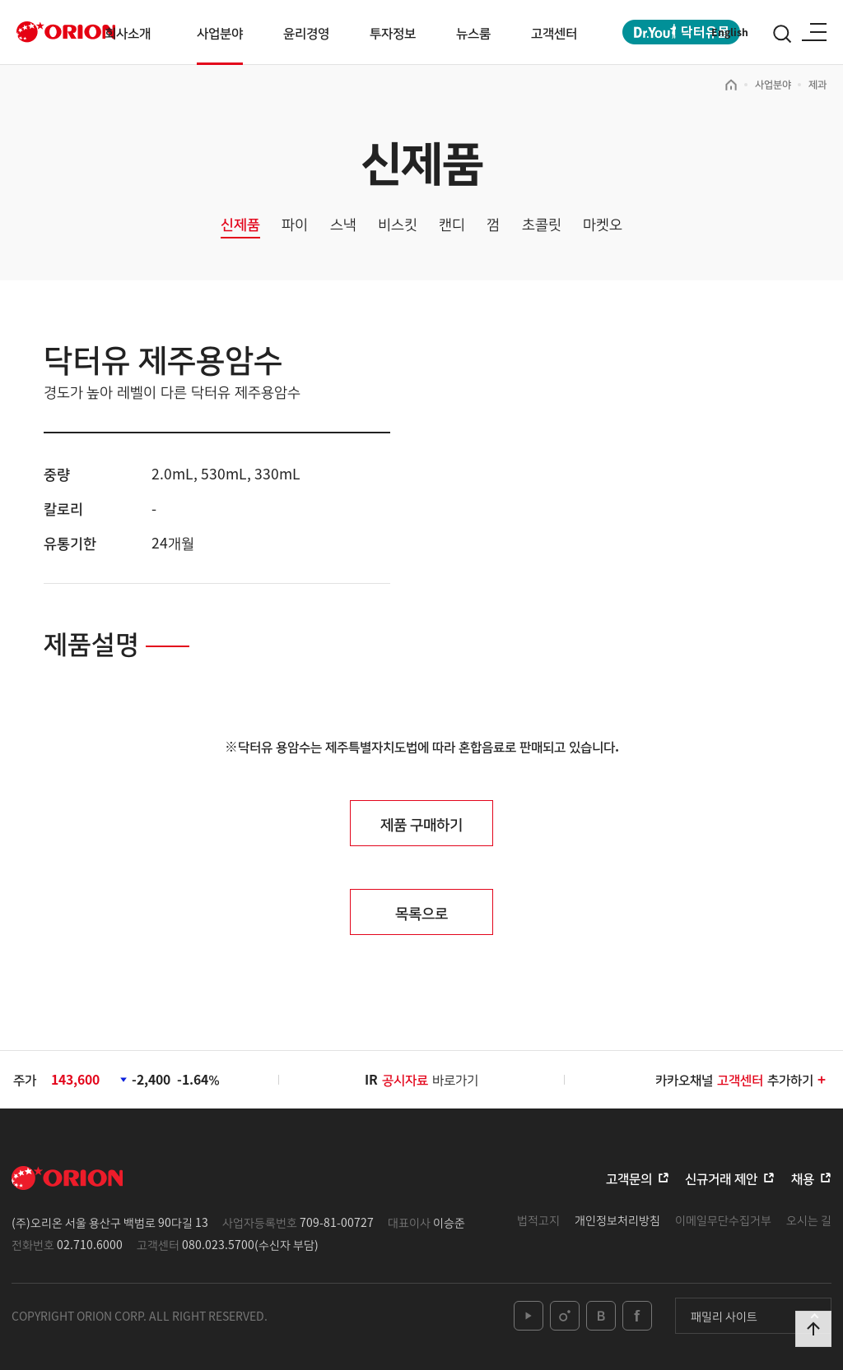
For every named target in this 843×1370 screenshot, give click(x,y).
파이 (295, 224)
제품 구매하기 (421, 823)
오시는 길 (808, 1219)
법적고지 (538, 1219)
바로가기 (430, 1079)
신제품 (240, 224)
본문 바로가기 (0, 0)
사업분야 (220, 32)
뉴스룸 (473, 32)
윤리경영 (306, 32)
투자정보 (393, 32)
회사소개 (128, 32)
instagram (565, 1316)
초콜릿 (541, 224)
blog (601, 1316)
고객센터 (554, 32)
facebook (637, 1316)
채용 (802, 1178)
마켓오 (602, 224)
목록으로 (421, 912)
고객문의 (629, 1178)
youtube (528, 1316)
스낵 (343, 224)
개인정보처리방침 (617, 1219)
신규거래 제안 (721, 1178)
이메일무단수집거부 (723, 1219)
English (729, 32)
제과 (817, 83)
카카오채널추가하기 (741, 1079)
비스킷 (397, 224)
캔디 (452, 224)
